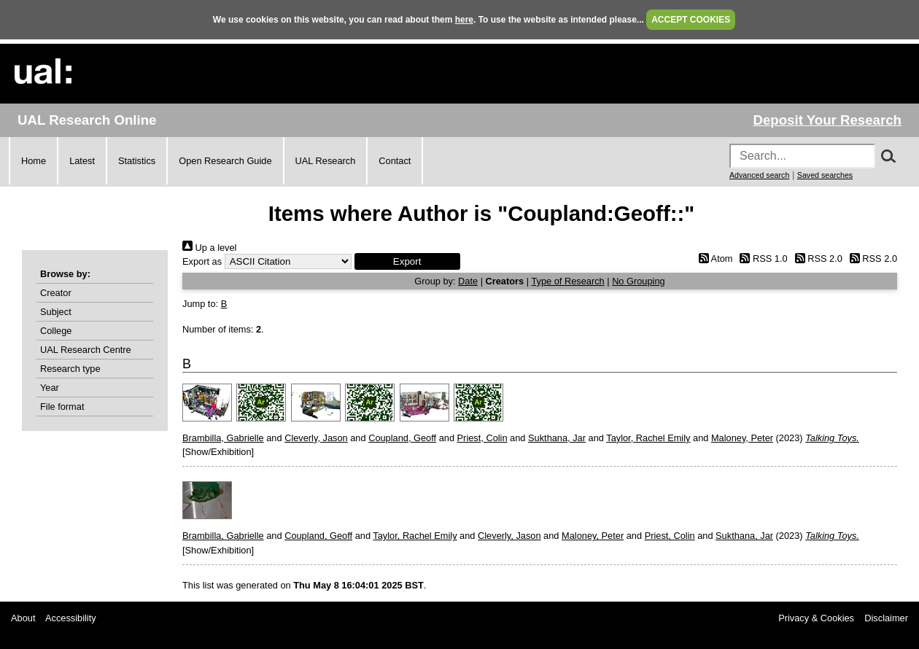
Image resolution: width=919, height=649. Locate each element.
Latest (82, 160)
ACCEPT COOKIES (690, 20)
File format (62, 406)
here (464, 20)
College (55, 330)
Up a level (209, 247)
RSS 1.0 (761, 258)
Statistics (136, 160)
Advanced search (759, 175)
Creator (55, 292)
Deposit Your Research (827, 120)
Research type (70, 368)
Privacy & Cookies (816, 618)
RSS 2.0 (816, 258)
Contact (395, 160)
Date (468, 281)
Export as (202, 261)
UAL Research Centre (85, 349)
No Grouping (638, 281)
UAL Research (325, 160)
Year (49, 387)
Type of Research (567, 281)
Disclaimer (886, 618)
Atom (713, 258)
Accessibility (70, 618)
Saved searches (825, 175)
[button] (407, 261)
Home (33, 160)
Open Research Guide (225, 160)
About (23, 618)
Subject (55, 311)
